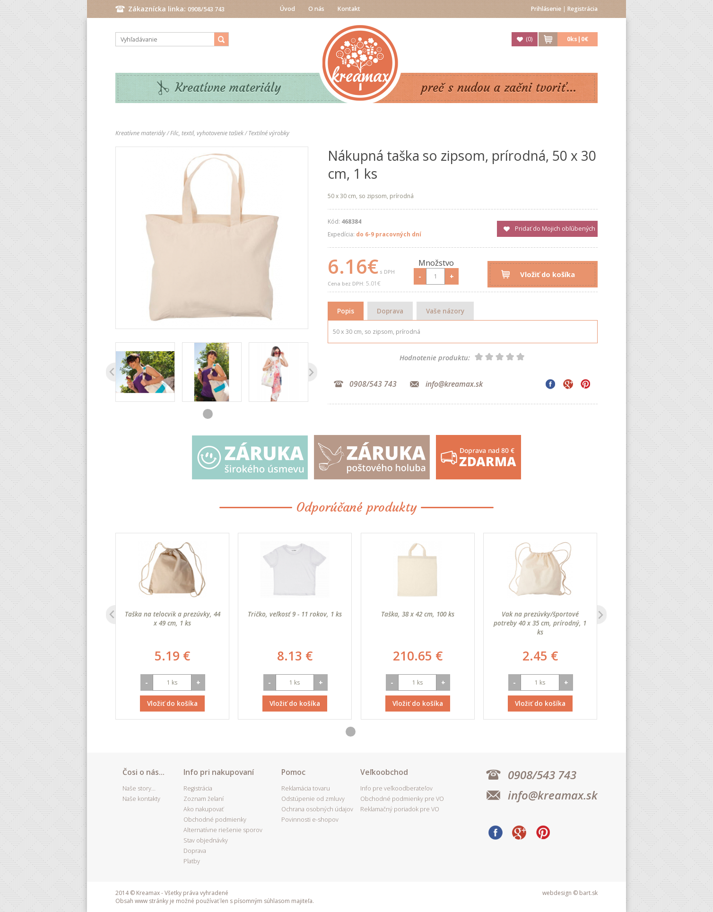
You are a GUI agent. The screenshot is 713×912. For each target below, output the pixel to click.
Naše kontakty (141, 799)
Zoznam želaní (203, 799)
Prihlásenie (546, 9)
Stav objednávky (205, 840)
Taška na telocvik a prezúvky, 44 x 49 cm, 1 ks (172, 618)
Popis (345, 310)
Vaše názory (445, 310)
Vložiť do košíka (547, 274)
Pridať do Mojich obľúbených (555, 229)
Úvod (287, 9)
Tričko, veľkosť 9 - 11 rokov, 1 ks (295, 613)
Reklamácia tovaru (305, 788)
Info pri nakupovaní (218, 772)
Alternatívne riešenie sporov (222, 830)
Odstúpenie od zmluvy (313, 799)
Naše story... (139, 788)
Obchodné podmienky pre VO (402, 799)
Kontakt (349, 9)
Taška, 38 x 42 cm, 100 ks (417, 613)
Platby (191, 861)
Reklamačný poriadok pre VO (399, 809)
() (529, 39)
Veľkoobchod (384, 772)
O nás (316, 9)
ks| (577, 39)
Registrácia (582, 9)
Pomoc (293, 772)
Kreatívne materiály (228, 87)
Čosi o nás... (143, 772)
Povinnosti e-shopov (310, 820)
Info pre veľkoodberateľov (396, 788)
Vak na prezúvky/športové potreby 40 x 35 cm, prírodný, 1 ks (540, 622)
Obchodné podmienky (214, 820)
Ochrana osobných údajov (317, 809)
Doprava (390, 310)
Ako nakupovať (203, 809)
